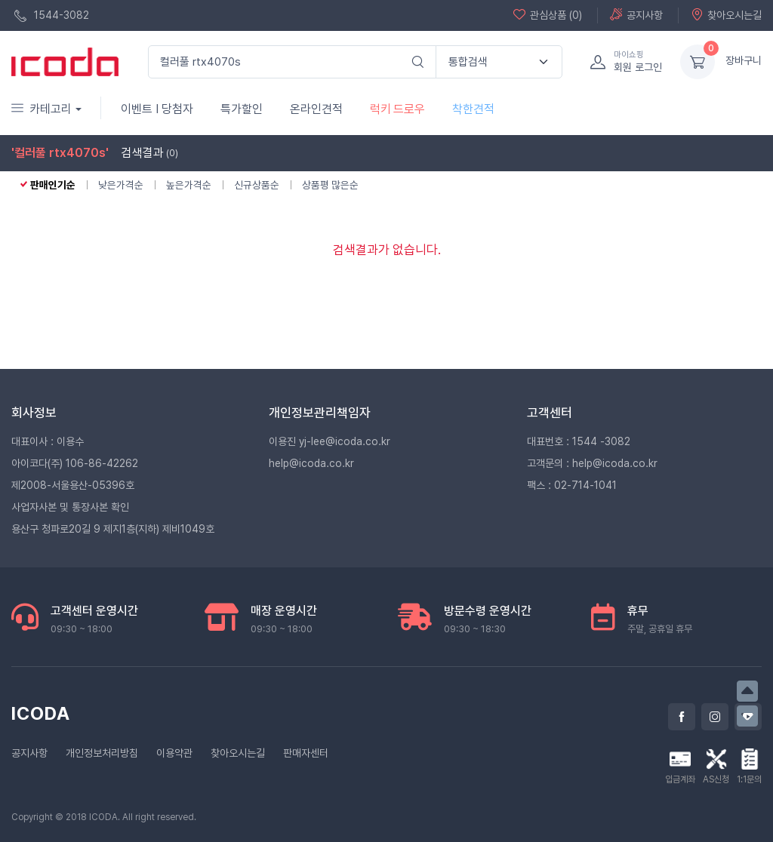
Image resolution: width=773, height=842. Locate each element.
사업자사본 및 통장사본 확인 (70, 507)
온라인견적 (316, 109)
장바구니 (743, 60)
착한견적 (473, 109)
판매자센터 (305, 753)
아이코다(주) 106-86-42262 (74, 463)
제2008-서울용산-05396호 (72, 485)
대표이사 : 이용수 (47, 441)
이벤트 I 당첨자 (157, 109)
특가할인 (241, 109)
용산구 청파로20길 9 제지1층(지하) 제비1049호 (112, 529)
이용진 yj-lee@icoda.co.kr (329, 441)
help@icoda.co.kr (311, 463)
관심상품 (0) (547, 14)
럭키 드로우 (397, 109)
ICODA (40, 713)
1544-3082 (51, 15)
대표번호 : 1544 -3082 (578, 441)
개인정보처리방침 (102, 753)
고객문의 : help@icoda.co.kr (592, 463)
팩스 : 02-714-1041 (572, 485)
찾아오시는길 (726, 14)
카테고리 (41, 109)
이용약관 (174, 753)
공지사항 (636, 14)
